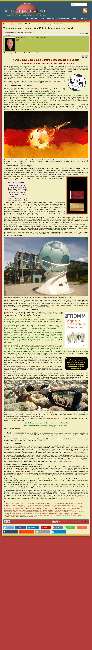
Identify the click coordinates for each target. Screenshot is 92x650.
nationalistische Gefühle (11, 511)
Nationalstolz (35, 511)
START (27, 18)
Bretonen (43, 503)
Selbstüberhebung (42, 513)
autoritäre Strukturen (25, 503)
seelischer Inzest (20, 513)
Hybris (82, 507)
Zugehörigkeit (77, 515)
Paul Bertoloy (55, 418)
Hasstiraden (46, 507)
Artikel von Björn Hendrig (12, 83)
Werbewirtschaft (67, 515)
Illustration (68, 461)
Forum (13, 24)
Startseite (6, 24)
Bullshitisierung (61, 503)
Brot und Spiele (51, 503)
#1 (87, 35)
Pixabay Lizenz (72, 452)
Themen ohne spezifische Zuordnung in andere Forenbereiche (47, 24)
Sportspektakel (75, 513)
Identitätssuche (29, 508)
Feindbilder (28, 505)
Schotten (12, 513)
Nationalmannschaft (25, 511)
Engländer (13, 505)
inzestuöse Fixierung (51, 508)
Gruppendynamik (33, 507)
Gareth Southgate (33, 88)
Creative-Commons (25, 475)
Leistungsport (8, 510)
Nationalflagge (43, 510)
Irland (63, 508)
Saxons (6, 513)
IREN (59, 508)
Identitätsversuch (39, 508)
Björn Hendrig (36, 503)
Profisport (81, 511)
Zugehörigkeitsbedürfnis (11, 516)
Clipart (82, 452)
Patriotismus (65, 511)
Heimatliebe (54, 507)
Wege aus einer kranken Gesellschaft (51, 515)
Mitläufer (35, 510)
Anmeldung (75, 18)
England (6, 505)
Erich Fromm (20, 505)
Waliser (37, 515)
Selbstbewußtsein (31, 513)
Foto (72, 498)
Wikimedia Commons (80, 473)
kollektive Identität (71, 508)
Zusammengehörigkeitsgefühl (27, 516)
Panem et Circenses (55, 511)
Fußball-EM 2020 (9, 508)
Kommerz (80, 508)
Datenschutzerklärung (63, 18)
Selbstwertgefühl (53, 513)
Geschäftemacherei (67, 505)
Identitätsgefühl (19, 508)
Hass (40, 507)
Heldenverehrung (63, 507)
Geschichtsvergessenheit (11, 507)
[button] (8, 527)
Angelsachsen (8, 503)
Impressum (84, 18)
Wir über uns (34, 18)
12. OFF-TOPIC (22, 24)
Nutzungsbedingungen (47, 18)
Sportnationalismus (64, 513)
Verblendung (30, 515)
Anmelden (29, 32)
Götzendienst (23, 507)
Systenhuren (8, 515)
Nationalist (70, 510)
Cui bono (69, 503)
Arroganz (16, 503)
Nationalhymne (52, 510)
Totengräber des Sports (19, 515)
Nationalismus (62, 510)
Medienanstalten (28, 510)
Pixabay (49, 449)
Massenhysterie (17, 510)
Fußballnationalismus (43, 505)
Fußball (34, 505)
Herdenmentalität (74, 507)
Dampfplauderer (77, 503)
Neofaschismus (44, 511)
